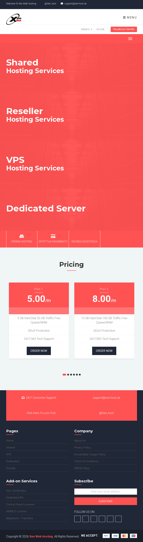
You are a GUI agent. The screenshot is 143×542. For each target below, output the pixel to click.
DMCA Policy (82, 468)
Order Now (39, 351)
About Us (80, 440)
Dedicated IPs (14, 497)
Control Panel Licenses (20, 504)
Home (10, 440)
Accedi (100, 29)
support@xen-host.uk (104, 397)
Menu (130, 17)
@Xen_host (104, 413)
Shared (10, 447)
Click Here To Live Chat (39, 413)
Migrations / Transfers (19, 518)
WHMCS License (16, 511)
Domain (10, 468)
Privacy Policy (82, 447)
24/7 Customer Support (39, 397)
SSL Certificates (16, 490)
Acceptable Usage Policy (89, 454)
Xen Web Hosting (41, 536)
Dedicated (12, 461)
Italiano (86, 29)
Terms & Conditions (86, 461)
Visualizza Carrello (124, 29)
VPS (8, 454)
